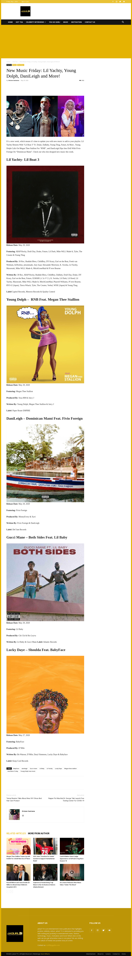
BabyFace (16, 768)
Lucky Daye (58, 768)
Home (10, 22)
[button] (123, 22)
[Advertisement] (66, 41)
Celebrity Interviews (36, 22)
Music (65, 22)
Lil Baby (42, 768)
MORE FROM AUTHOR (38, 833)
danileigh (24, 768)
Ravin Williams (45, 954)
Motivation (76, 22)
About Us (100, 954)
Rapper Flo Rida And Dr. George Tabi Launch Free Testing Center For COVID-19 (66, 799)
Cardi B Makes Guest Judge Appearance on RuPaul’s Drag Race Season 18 (71, 859)
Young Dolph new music (28, 771)
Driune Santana (13, 80)
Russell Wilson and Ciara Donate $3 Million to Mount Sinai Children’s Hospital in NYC (18, 885)
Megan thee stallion (70, 768)
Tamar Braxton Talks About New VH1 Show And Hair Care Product (24, 799)
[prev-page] (7, 891)
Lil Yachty (50, 768)
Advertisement (90, 954)
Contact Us (90, 22)
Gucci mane (33, 768)
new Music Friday (12, 771)
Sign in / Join (25, 1)
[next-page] (11, 891)
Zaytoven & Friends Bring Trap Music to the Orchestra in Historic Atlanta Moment (44, 885)
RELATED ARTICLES (16, 833)
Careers (108, 954)
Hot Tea (19, 22)
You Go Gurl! (54, 22)
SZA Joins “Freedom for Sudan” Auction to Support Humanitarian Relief (44, 859)
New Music (21, 65)
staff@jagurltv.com (53, 945)
